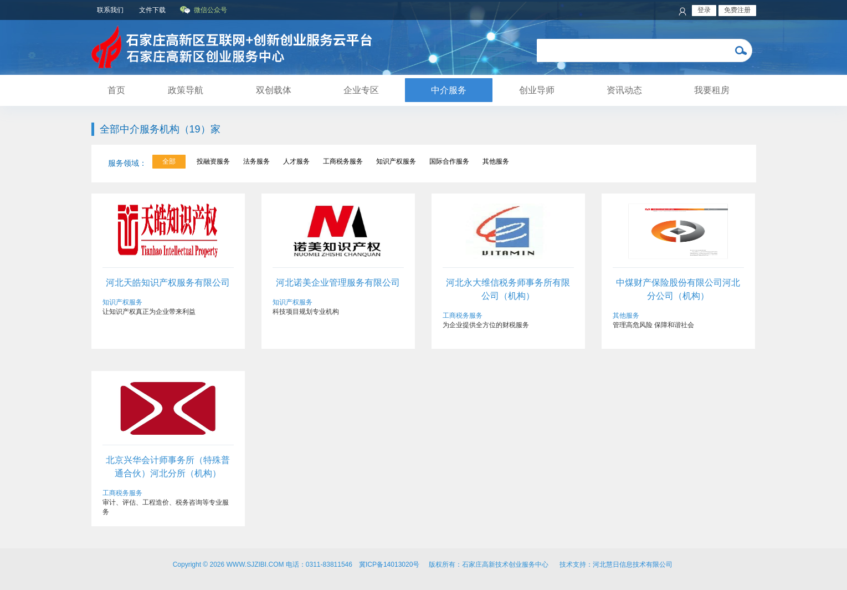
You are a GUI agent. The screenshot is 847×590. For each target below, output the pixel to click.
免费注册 (737, 10)
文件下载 (152, 10)
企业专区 (361, 90)
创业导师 (537, 90)
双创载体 (273, 90)
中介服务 (448, 90)
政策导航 (185, 90)
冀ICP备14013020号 (389, 564)
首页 (116, 90)
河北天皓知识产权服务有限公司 (168, 282)
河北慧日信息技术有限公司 (633, 564)
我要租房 (712, 90)
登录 (704, 10)
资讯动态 (624, 90)
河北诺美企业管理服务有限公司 (338, 282)
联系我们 (110, 10)
